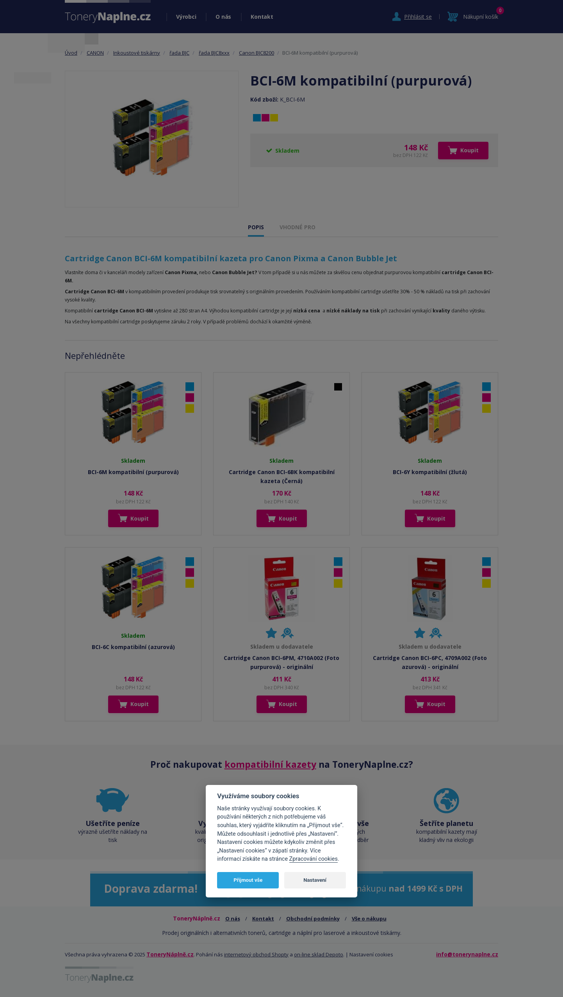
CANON (95, 52)
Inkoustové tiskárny (136, 52)
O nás (223, 16)
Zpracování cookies (313, 859)
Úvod (71, 52)
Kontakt (262, 16)
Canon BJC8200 (256, 52)
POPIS (256, 227)
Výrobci (186, 16)
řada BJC (179, 52)
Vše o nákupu (369, 918)
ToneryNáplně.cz (170, 954)
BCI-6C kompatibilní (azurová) (133, 647)
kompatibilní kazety (270, 764)
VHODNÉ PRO (297, 227)
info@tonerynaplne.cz (467, 954)
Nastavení (314, 880)
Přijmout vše (247, 880)
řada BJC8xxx (214, 52)
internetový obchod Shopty (256, 954)
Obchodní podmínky (313, 918)
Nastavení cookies (371, 954)
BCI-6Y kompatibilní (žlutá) (430, 472)
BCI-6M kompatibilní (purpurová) (133, 472)
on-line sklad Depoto (318, 954)
